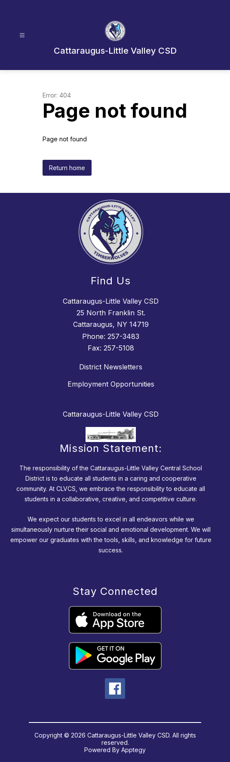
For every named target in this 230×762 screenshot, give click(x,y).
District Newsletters (110, 367)
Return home (67, 167)
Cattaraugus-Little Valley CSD (111, 414)
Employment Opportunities (110, 384)
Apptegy (133, 749)
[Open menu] (22, 35)
